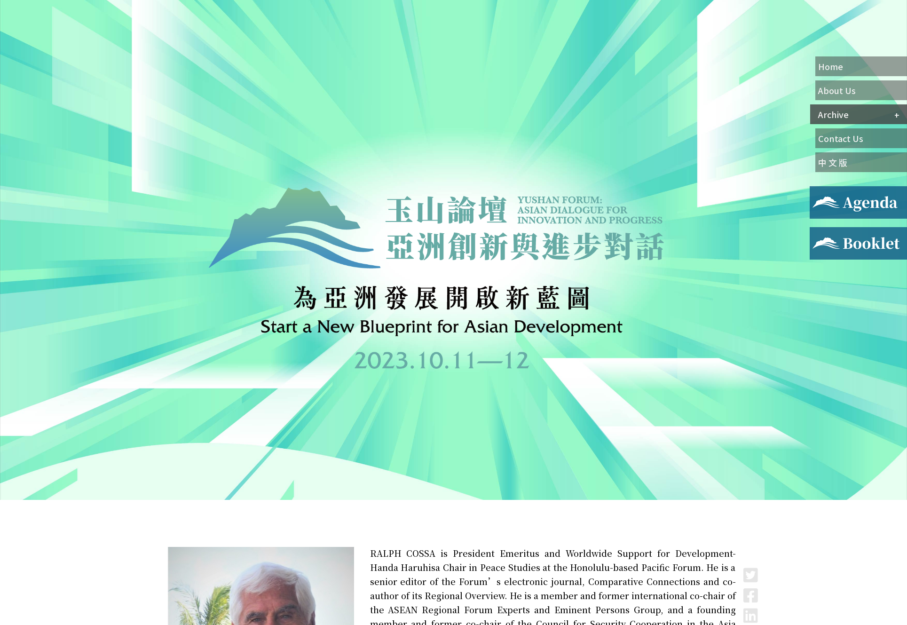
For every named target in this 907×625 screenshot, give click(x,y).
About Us (837, 90)
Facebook (750, 595)
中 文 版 (832, 162)
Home (830, 66)
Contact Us (840, 138)
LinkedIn (750, 615)
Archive (833, 114)
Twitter (750, 575)
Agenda (822, 192)
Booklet (824, 232)
